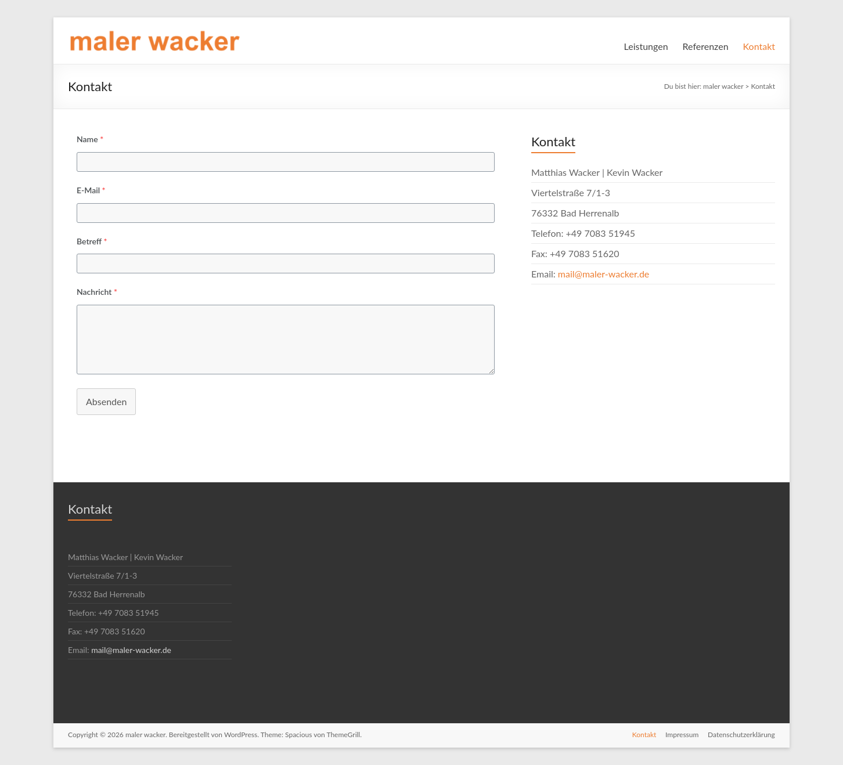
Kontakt (759, 46)
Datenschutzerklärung (741, 734)
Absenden (106, 401)
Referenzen (706, 46)
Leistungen (646, 46)
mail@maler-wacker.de (603, 273)
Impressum (681, 734)
